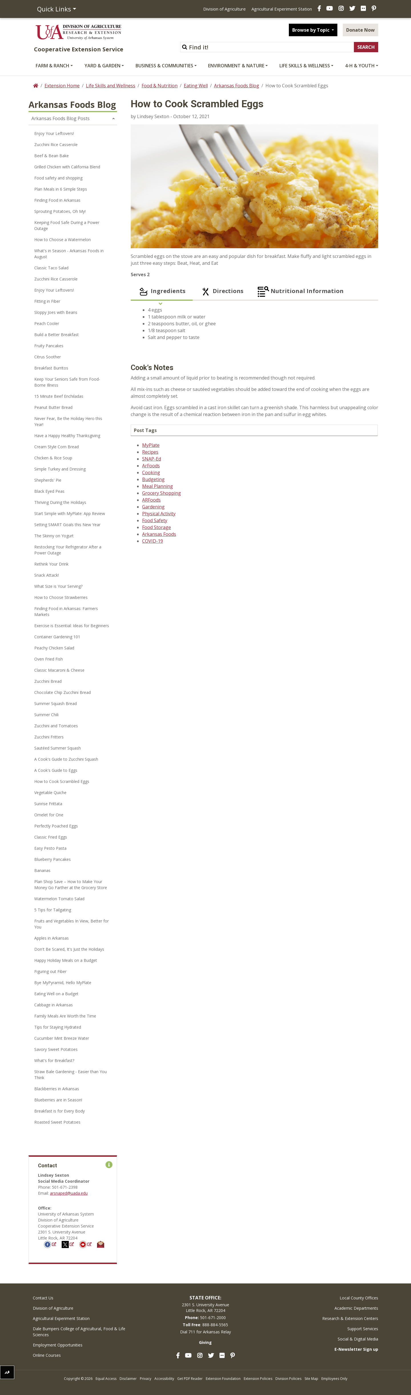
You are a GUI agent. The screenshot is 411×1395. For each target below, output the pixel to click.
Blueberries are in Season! (58, 1100)
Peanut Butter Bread (53, 407)
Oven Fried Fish (48, 659)
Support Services (362, 1328)
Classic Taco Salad (51, 267)
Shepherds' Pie (47, 480)
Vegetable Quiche (50, 792)
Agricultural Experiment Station (281, 9)
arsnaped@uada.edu (69, 1193)
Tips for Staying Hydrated (57, 1027)
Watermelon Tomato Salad (59, 898)
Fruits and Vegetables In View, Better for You (71, 924)
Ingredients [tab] (162, 291)
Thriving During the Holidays (60, 502)
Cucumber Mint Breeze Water (61, 1038)
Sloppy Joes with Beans (55, 312)
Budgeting (153, 479)
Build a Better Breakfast (56, 334)
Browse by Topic (311, 30)
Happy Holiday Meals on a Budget (65, 960)
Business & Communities (164, 65)
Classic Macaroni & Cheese (59, 670)
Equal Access (106, 1378)
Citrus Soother (47, 357)
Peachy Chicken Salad (54, 648)
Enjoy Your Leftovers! (54, 133)
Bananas (42, 870)
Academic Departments (356, 1308)
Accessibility (164, 1378)
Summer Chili (46, 714)
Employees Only (334, 1378)
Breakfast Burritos (51, 368)
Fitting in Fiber (47, 301)
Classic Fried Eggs (50, 837)
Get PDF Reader (190, 1378)
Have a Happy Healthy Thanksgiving (67, 435)
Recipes (150, 452)
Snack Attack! (46, 575)
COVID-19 (152, 541)
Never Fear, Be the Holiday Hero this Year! (68, 421)
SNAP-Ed (151, 459)
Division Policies (288, 1378)
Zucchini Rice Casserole (56, 144)
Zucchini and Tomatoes (56, 725)
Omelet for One (48, 814)
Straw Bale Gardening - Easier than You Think (70, 1074)
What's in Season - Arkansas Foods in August (69, 253)
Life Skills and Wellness (110, 85)
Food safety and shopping (58, 178)
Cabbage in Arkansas (53, 1005)
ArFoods (151, 466)
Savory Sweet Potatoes (56, 1049)
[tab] (358, 291)
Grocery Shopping (161, 493)
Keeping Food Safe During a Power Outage (66, 225)
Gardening (153, 507)
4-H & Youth (360, 65)
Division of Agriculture (224, 9)
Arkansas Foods (159, 534)
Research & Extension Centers (350, 1318)
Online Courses (47, 1355)
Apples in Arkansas (51, 938)
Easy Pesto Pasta (50, 848)
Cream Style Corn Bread (56, 446)
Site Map (311, 1378)
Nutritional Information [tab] (301, 291)
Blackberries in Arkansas (56, 1088)
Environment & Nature (236, 65)
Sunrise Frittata (48, 803)
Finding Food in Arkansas (57, 200)
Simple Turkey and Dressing (60, 469)
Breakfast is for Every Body (59, 1111)
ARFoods (151, 500)
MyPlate (151, 445)
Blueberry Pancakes (52, 859)
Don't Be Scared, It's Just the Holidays (69, 949)
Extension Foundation (223, 1378)
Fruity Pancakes (48, 345)
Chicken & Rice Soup (53, 458)
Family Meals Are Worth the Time (65, 1016)
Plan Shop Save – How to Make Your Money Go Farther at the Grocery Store (70, 884)
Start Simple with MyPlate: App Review (69, 513)
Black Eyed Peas (49, 491)
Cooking (151, 472)
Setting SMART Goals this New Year (67, 524)
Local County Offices (359, 1298)
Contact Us (43, 1298)
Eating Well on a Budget (56, 993)
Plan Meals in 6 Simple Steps (60, 189)
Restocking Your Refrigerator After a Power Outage (67, 550)
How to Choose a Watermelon (62, 239)
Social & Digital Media (358, 1339)
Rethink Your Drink (51, 564)
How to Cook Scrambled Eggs (61, 781)
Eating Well (196, 85)
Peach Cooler (46, 323)
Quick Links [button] (54, 9)
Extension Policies (258, 1378)
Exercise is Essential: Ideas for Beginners (71, 625)
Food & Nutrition (160, 85)
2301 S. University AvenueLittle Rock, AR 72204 (205, 1307)
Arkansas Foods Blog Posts (60, 118)
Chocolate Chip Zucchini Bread (62, 692)
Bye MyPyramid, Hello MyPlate (62, 982)
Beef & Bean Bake (51, 155)
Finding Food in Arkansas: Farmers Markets (66, 611)
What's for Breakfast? (54, 1060)
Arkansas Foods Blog (236, 85)
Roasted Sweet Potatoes (57, 1122)
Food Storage (156, 527)
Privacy (145, 1378)
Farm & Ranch (52, 65)
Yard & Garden (102, 65)
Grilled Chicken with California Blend (67, 166)
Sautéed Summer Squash (57, 748)
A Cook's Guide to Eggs (55, 770)
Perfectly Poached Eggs (56, 826)
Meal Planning (157, 486)
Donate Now (360, 30)
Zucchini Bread (48, 681)
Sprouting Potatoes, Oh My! (60, 211)
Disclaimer (128, 1378)
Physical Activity (159, 513)
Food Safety (154, 520)
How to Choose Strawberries (61, 597)
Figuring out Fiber (50, 971)
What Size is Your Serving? (58, 586)
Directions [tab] (221, 291)
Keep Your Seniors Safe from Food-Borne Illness (67, 382)
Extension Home (62, 85)
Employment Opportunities (57, 1345)
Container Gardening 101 (57, 636)
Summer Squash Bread (55, 703)
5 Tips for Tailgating (52, 909)
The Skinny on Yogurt (54, 535)
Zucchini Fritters (49, 737)
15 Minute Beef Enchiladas (58, 396)
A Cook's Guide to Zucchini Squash (66, 759)
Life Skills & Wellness (304, 65)
